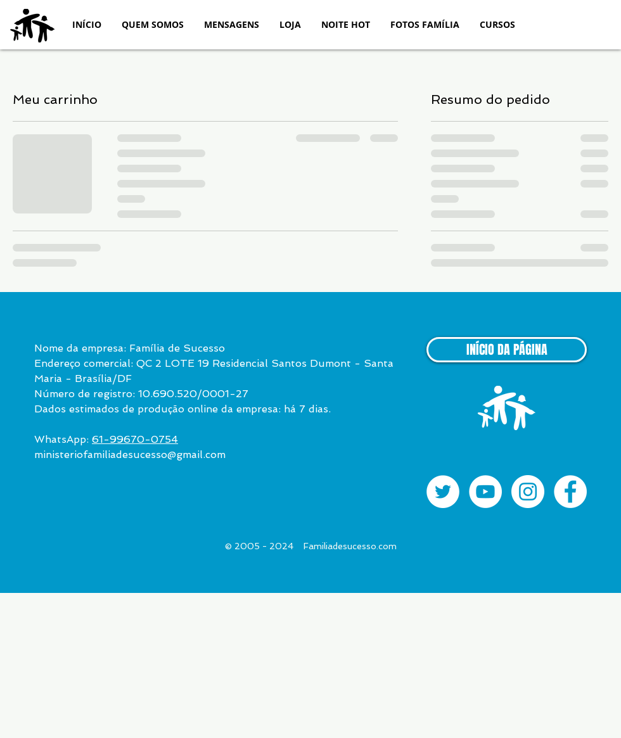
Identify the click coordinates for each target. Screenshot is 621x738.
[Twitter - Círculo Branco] (442, 491)
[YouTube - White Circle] (485, 491)
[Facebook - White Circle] (570, 491)
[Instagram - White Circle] (527, 491)
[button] (153, 24)
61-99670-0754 (135, 439)
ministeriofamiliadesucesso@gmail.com (130, 455)
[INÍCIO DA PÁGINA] (506, 349)
